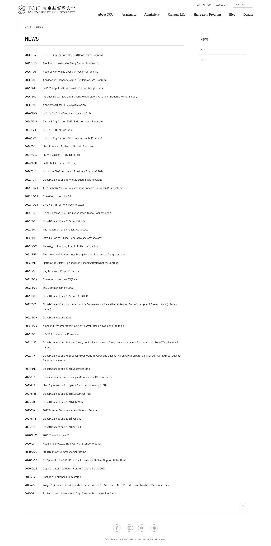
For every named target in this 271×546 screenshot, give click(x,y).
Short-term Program (207, 14)
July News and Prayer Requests (61, 271)
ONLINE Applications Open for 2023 (63, 204)
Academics (129, 14)
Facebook (116, 528)
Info (202, 49)
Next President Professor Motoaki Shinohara (69, 146)
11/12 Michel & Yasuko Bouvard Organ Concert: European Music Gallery (82, 187)
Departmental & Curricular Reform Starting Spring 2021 (74, 468)
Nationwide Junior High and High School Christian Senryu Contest (80, 262)
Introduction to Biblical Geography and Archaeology (72, 237)
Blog (232, 14)
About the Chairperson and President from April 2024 (73, 171)
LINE (154, 528)
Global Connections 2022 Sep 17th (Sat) (65, 221)
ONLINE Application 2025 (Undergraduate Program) (72, 138)
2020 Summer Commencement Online (64, 451)
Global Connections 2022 (57, 317)
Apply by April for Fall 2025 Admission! (65, 104)
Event (203, 59)
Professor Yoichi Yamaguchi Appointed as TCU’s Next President (79, 493)
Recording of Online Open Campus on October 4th (71, 71)
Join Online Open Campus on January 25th (67, 113)
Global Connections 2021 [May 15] (62, 426)
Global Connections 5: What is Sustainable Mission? (72, 179)
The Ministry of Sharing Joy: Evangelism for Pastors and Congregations (84, 254)
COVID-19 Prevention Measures (60, 334)
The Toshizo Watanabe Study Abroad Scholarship (71, 63)
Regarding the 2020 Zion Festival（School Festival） (73, 443)
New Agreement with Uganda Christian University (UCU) (74, 385)
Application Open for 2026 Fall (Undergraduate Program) (74, 79)
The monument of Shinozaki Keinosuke (65, 229)
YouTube (141, 528)
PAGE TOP (243, 506)
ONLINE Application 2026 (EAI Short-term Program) (72, 54)
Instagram (129, 528)
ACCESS (220, 4)
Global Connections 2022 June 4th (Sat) (65, 296)
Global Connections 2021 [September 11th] (67, 393)
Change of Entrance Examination (62, 476)
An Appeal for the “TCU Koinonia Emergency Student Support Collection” (84, 460)
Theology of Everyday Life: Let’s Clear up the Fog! (71, 246)
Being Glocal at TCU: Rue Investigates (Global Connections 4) (77, 212)
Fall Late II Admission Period (59, 163)
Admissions (152, 14)
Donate (248, 14)
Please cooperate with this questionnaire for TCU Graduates (77, 377)
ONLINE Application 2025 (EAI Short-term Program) (72, 121)
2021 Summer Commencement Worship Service (70, 410)
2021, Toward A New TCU (57, 435)
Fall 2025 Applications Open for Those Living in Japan (73, 88)
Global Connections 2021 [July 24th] (63, 401)
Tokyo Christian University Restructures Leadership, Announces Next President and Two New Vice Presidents (106, 485)
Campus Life (176, 14)
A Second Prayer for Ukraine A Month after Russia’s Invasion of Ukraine (83, 325)
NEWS (204, 39)
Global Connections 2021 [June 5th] (63, 418)
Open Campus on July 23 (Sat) (60, 279)
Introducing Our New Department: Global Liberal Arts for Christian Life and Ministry (90, 96)
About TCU (105, 14)
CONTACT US (204, 4)
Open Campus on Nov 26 (57, 196)
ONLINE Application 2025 (57, 129)
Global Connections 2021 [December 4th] (66, 368)
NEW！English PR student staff (61, 154)
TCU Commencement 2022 (58, 287)
